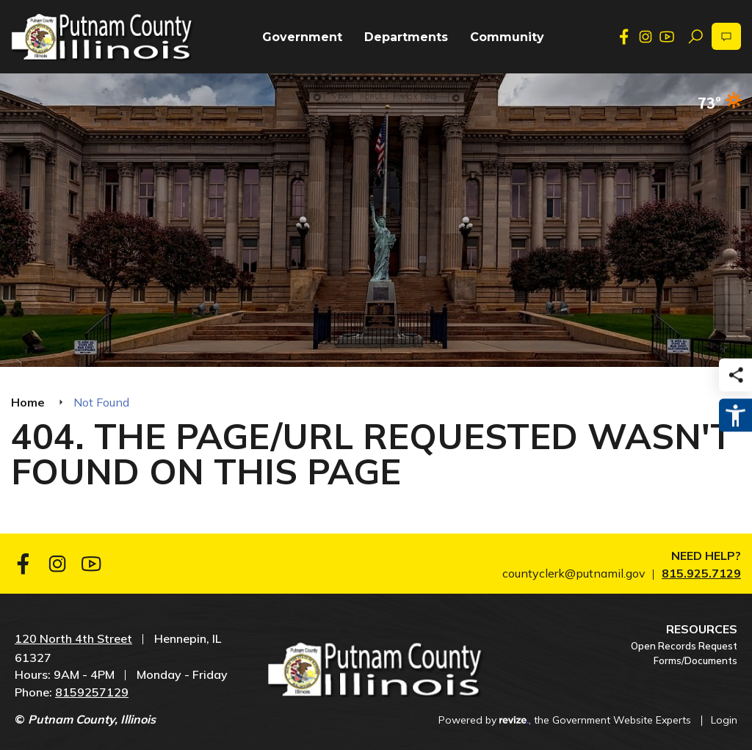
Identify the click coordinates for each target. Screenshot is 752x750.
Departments (406, 37)
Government (302, 37)
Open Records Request (684, 646)
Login (724, 720)
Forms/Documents (695, 660)
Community (507, 37)
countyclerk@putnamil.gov (574, 573)
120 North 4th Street (73, 638)
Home (28, 402)
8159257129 (92, 692)
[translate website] (726, 36)
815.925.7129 (701, 573)
